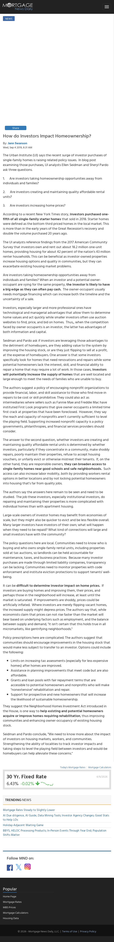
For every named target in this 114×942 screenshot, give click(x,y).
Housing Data (11, 918)
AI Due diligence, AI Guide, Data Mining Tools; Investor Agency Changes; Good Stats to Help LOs (56, 817)
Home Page (9, 896)
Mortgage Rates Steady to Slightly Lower (29, 810)
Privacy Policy (88, 931)
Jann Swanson (17, 143)
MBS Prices (9, 907)
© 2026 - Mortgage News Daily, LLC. (38, 931)
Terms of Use (69, 931)
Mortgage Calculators (99, 767)
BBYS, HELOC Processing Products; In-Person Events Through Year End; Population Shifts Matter (54, 832)
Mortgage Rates (12, 902)
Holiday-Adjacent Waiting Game (23, 825)
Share (15, 128)
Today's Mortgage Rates (72, 767)
